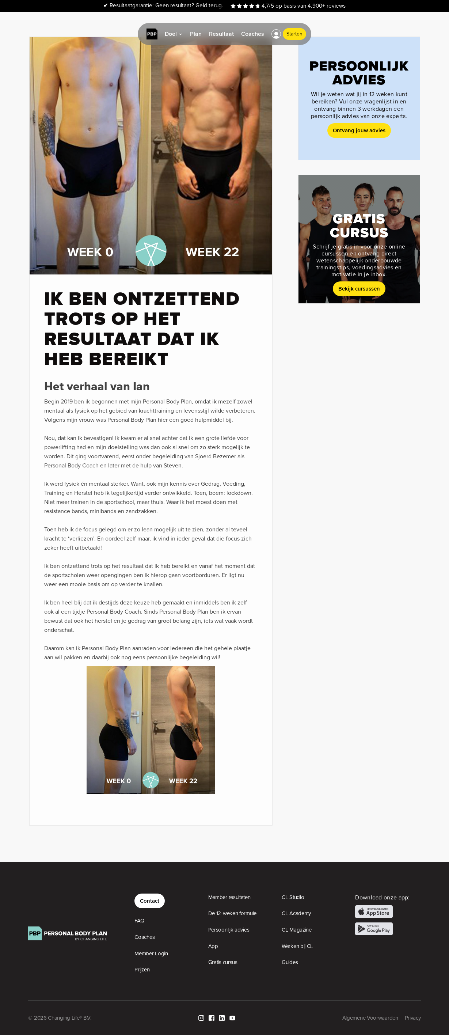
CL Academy (296, 913)
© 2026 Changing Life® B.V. (59, 1017)
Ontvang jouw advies (359, 130)
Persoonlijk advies (229, 929)
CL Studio (293, 897)
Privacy (413, 1017)
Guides (290, 962)
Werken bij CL (297, 946)
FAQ (139, 920)
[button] (276, 34)
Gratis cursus (222, 962)
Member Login (151, 953)
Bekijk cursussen (359, 288)
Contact (149, 901)
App (213, 946)
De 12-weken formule (232, 913)
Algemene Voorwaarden (370, 1017)
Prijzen (141, 969)
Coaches (144, 937)
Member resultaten (229, 897)
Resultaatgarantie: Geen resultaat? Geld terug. (163, 5)
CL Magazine (297, 929)
